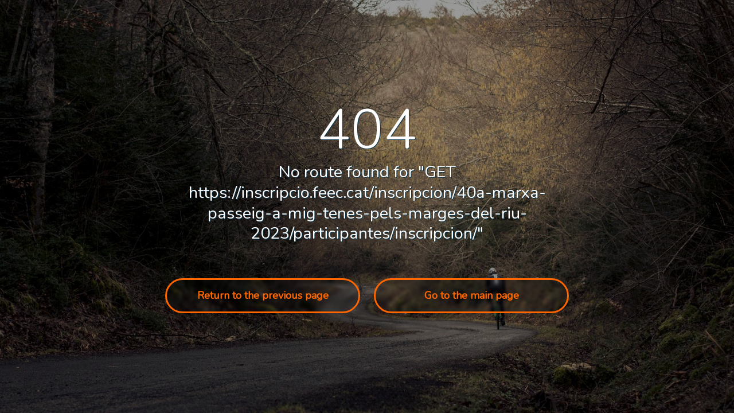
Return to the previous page (263, 295)
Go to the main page (471, 295)
